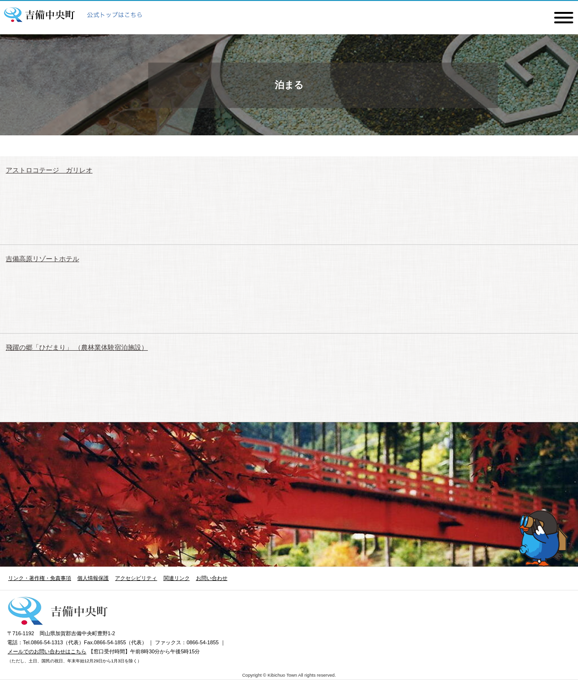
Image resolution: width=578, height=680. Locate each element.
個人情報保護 (93, 578)
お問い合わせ (211, 578)
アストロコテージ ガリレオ (49, 170)
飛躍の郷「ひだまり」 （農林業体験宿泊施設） (77, 347)
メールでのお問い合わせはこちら (47, 651)
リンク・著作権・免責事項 (39, 578)
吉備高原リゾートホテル (42, 259)
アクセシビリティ (136, 578)
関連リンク (177, 578)
